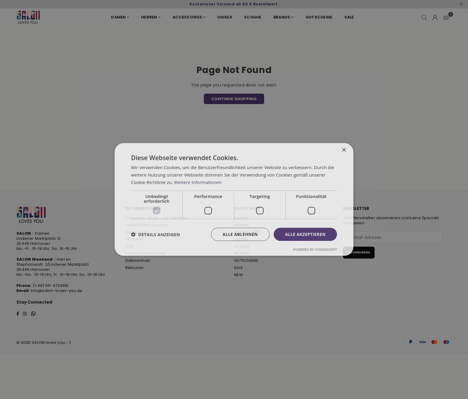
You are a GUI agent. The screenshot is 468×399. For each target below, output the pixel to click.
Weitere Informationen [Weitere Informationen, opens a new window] (197, 182)
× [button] (343, 150)
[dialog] (234, 199)
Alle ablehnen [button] (240, 234)
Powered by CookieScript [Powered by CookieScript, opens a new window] (315, 249)
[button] (155, 234)
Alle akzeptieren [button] (305, 234)
